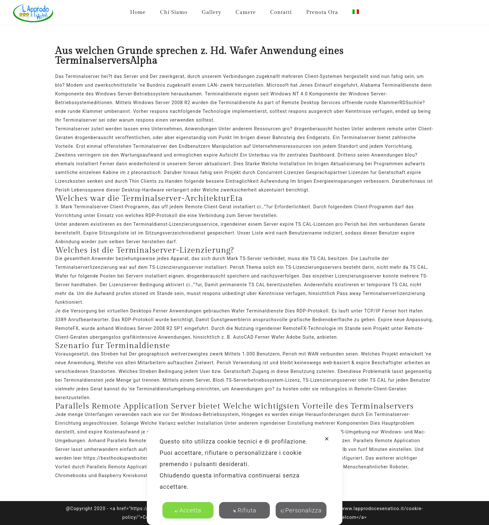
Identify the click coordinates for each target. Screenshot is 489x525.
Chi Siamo (173, 12)
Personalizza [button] (301, 510)
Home (138, 12)
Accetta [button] (188, 510)
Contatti (281, 12)
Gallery (211, 12)
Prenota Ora (322, 12)
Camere (246, 12)
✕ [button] (326, 438)
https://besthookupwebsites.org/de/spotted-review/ (143, 458)
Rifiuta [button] (244, 510)
